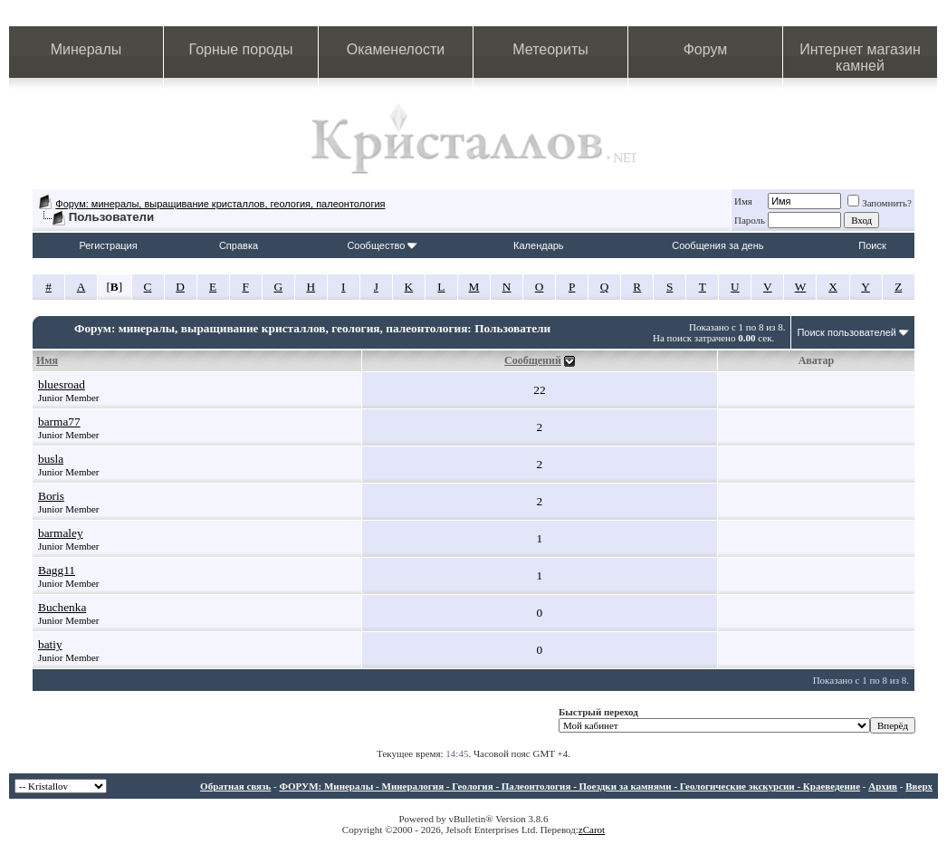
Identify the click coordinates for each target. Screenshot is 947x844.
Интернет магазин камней (859, 57)
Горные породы (241, 49)
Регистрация (108, 245)
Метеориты (550, 49)
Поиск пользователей (846, 332)
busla (50, 458)
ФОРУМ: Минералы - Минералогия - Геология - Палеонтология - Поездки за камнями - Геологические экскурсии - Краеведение (569, 786)
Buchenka (62, 607)
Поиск (871, 245)
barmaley (60, 533)
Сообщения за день (717, 245)
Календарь (538, 245)
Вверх (919, 786)
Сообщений (532, 360)
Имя (743, 201)
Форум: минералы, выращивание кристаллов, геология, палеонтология (220, 203)
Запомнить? (879, 202)
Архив (882, 786)
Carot (594, 829)
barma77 (59, 421)
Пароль (749, 220)
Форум (706, 49)
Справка (238, 245)
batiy (50, 644)
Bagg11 (56, 570)
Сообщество (382, 245)
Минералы (86, 49)
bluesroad (61, 384)
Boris (51, 496)
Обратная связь (235, 786)
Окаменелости (396, 49)
